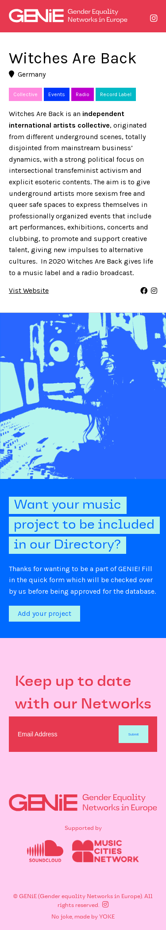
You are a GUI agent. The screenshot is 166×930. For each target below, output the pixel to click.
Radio (82, 94)
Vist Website (29, 291)
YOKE (107, 917)
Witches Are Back (73, 58)
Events (56, 94)
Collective (25, 94)
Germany (27, 74)
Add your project (44, 613)
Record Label (115, 94)
